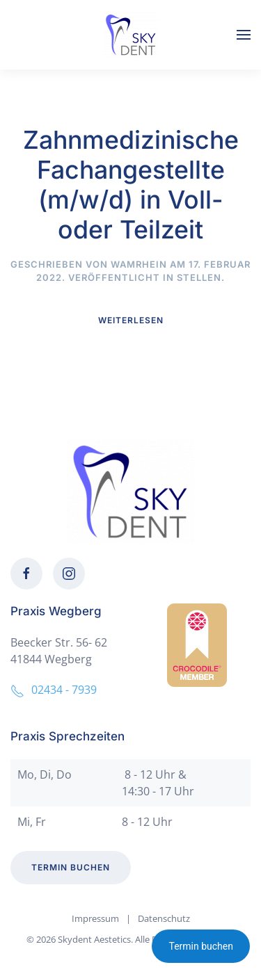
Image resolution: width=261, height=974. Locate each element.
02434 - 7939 (53, 689)
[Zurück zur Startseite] (131, 35)
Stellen (199, 277)
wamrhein (139, 264)
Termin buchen (200, 946)
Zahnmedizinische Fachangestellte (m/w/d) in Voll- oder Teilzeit (131, 184)
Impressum (95, 918)
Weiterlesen (131, 320)
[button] (244, 35)
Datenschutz (164, 918)
